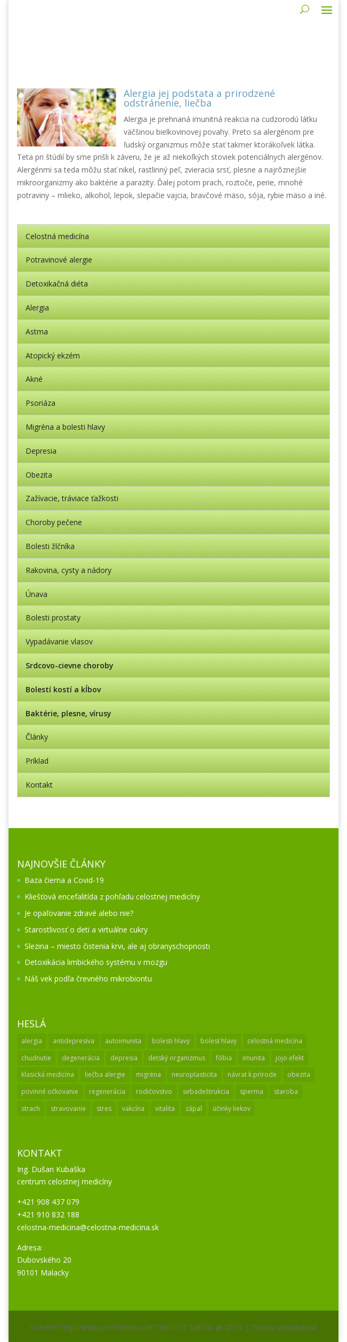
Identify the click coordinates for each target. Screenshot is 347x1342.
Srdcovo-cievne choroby (70, 665)
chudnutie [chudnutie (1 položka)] (36, 1057)
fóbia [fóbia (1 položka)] (224, 1057)
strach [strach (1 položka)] (30, 1108)
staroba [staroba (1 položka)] (286, 1091)
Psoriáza (40, 403)
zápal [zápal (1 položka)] (193, 1108)
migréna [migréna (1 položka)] (148, 1074)
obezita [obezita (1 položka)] (298, 1074)
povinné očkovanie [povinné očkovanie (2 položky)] (49, 1091)
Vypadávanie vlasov (59, 641)
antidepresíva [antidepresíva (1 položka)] (73, 1040)
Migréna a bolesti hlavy (65, 427)
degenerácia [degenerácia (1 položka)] (81, 1057)
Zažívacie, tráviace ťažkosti (72, 498)
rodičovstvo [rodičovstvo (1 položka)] (154, 1091)
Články (37, 737)
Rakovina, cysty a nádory (68, 570)
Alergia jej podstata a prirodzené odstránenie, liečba (199, 98)
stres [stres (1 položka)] (103, 1108)
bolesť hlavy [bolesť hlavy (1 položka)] (218, 1040)
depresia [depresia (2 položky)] (124, 1057)
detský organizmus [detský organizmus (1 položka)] (176, 1057)
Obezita (39, 475)
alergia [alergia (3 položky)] (31, 1040)
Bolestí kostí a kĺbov (63, 689)
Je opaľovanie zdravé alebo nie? (79, 913)
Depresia (41, 451)
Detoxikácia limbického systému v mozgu (96, 962)
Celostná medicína (57, 236)
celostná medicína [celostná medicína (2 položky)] (274, 1040)
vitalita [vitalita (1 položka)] (165, 1108)
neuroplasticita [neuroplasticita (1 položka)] (194, 1074)
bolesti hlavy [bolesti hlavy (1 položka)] (171, 1040)
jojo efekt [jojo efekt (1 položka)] (290, 1057)
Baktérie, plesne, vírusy (68, 713)
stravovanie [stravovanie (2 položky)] (68, 1108)
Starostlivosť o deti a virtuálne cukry (86, 929)
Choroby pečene (54, 522)
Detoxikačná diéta (57, 284)
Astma (37, 331)
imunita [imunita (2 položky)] (254, 1057)
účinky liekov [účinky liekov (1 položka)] (232, 1108)
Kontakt (39, 785)
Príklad (37, 761)
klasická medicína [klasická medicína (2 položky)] (47, 1074)
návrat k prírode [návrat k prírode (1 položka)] (252, 1074)
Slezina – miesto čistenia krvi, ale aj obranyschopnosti (117, 946)
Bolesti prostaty (53, 617)
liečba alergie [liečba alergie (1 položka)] (105, 1074)
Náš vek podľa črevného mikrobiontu (88, 978)
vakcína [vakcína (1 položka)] (133, 1108)
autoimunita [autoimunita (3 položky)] (123, 1040)
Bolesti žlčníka (50, 546)
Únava (36, 594)
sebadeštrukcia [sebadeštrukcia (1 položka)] (206, 1091)
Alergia (37, 307)
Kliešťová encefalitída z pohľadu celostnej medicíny (112, 896)
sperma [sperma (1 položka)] (251, 1091)
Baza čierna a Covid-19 (64, 880)
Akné (34, 379)
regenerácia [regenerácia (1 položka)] (107, 1091)
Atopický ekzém (53, 355)
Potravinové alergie (59, 260)
